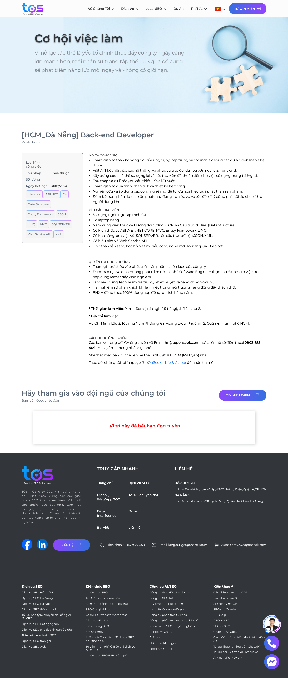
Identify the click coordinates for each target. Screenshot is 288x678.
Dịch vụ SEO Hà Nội (36, 603)
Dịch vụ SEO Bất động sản (40, 624)
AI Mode (155, 637)
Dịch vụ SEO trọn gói (36, 641)
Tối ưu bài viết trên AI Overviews (235, 652)
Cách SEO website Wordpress (106, 615)
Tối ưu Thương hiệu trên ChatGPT (236, 646)
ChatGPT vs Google (226, 631)
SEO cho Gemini (225, 609)
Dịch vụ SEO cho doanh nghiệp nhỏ (47, 629)
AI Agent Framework (227, 657)
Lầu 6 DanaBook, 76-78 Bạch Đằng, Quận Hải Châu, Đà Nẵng (219, 501)
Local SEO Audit (161, 648)
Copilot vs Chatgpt (163, 631)
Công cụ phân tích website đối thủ (174, 620)
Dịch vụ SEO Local (99, 620)
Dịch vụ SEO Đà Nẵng (37, 598)
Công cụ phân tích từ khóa (168, 615)
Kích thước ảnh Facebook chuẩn (109, 603)
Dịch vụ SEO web (34, 646)
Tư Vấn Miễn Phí (247, 9)
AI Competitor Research (166, 603)
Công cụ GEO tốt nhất (165, 598)
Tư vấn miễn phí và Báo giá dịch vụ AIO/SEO (110, 648)
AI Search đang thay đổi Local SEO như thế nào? (110, 639)
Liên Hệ (72, 545)
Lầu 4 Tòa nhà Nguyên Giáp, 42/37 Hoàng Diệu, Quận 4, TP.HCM (221, 489)
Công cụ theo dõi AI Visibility (170, 592)
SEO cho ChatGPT (225, 603)
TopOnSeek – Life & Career (163, 363)
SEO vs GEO (221, 626)
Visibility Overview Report (168, 609)
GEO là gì (220, 615)
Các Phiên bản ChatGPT (230, 592)
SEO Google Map (98, 609)
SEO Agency (94, 631)
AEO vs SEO (221, 620)
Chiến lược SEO (97, 592)
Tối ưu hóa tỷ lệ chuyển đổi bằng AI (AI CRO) (46, 616)
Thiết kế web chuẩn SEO (39, 635)
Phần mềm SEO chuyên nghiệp (172, 626)
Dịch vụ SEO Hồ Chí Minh (40, 592)
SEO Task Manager (163, 643)
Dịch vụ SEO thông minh (39, 609)
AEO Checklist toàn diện (103, 598)
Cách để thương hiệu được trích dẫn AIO (239, 639)
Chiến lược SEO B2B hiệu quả (107, 655)
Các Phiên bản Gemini (229, 598)
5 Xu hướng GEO (97, 626)
